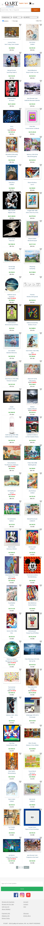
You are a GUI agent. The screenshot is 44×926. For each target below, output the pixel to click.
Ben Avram (32, 799)
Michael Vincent (11, 70)
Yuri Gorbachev (12, 519)
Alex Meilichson (32, 603)
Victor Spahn (11, 771)
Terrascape (32, 717)
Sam (32, 352)
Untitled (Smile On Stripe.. (11, 437)
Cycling (12, 605)
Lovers (11, 128)
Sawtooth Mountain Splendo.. (32, 100)
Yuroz (11, 126)
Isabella (32, 689)
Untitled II (32, 801)
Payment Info (6, 913)
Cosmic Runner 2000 (11, 745)
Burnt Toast (12, 577)
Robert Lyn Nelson (12, 659)
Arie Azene (32, 42)
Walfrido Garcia (11, 294)
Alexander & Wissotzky (12, 154)
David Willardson (32, 70)
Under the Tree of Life (12, 857)
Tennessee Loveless (32, 575)
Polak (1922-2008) (32, 463)
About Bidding (6, 909)
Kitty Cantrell (11, 210)
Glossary (26, 913)
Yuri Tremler (11, 827)
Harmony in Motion (12, 549)
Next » (26, 867)
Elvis (11, 633)
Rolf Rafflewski (12, 491)
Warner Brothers (32, 182)
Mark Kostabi (11, 547)
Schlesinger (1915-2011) (32, 715)
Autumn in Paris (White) (32, 745)
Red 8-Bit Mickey (32, 577)
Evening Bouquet (11, 156)
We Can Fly (32, 661)
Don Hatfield (11, 350)
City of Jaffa (12, 268)
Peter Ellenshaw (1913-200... (32, 659)
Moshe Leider (32, 547)
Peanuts (32, 294)
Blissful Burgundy (32, 156)
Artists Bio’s (27, 916)
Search (36, 10)
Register (21, 3)
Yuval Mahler (11, 603)
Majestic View (11, 212)
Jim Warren (12, 855)
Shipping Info (6, 916)
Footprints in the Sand (32, 857)
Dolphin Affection (32, 409)
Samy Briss (12, 182)
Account (25, 902)
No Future (11, 100)
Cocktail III (11, 829)
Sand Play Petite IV (12, 72)
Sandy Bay (32, 268)
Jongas (11, 407)
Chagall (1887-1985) (32, 210)
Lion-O (32, 184)
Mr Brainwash (32, 631)
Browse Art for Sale (8, 904)
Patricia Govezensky (32, 322)
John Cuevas (11, 238)
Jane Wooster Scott (32, 98)
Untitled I (32, 549)
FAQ (24, 907)
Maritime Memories (12, 352)
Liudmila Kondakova (32, 435)
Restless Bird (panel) (32, 296)
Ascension (11, 296)
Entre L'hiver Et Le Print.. (32, 212)
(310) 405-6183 (10, 6)
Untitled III (32, 521)
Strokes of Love (32, 324)
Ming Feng (32, 266)
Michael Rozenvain (32, 519)
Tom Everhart (11, 687)
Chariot (12, 493)
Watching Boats (32, 465)
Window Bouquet (32, 240)
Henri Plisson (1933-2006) (11, 378)
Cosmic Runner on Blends (32, 128)
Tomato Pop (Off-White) (32, 633)
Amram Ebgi (12, 266)
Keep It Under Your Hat (32, 72)
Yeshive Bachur (32, 605)
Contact (25, 904)
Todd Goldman (12, 322)
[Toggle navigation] (2, 4)
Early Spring (32, 380)
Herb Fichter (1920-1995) (32, 350)
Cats (11, 717)
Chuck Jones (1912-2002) (11, 575)
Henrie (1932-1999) (12, 631)
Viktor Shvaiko (32, 743)
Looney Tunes (12, 42)
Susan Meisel (32, 771)
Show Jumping (11, 773)
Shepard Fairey (12, 98)
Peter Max (32, 126)
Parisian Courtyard (12, 380)
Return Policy (6, 918)
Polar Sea (11, 240)
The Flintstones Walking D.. (12, 465)
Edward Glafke (32, 238)
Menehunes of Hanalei (12, 661)
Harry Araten (11, 799)
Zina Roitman (32, 491)
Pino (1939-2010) (32, 687)
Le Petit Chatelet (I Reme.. (32, 437)
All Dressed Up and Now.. (11, 324)
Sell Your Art (5, 907)
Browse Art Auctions (8, 902)
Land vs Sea (11, 409)
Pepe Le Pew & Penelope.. (32, 829)
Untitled (32, 44)
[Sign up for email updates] (22, 883)
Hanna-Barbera (11, 463)
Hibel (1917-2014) (32, 378)
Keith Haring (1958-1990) (11, 435)
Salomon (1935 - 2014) (11, 715)
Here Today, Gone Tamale (12, 44)
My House (32, 773)
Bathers (12, 521)
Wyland (32, 407)
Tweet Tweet (11, 689)
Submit (22, 889)
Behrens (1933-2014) (32, 154)
